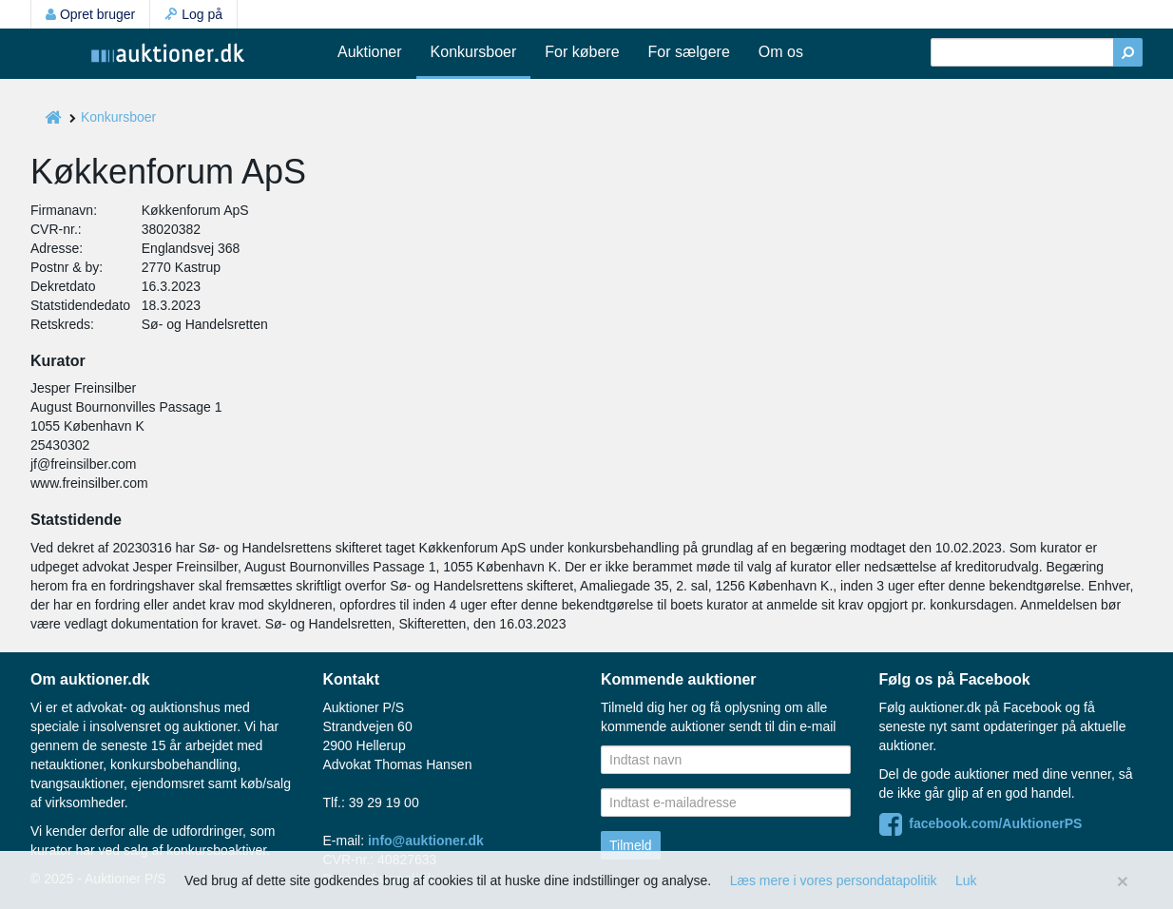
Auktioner (369, 52)
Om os (781, 52)
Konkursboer (474, 52)
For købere (582, 52)
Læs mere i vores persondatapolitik (833, 880)
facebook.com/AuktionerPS (981, 823)
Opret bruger (90, 14)
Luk (966, 880)
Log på (193, 14)
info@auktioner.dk (426, 840)
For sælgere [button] (689, 52)
